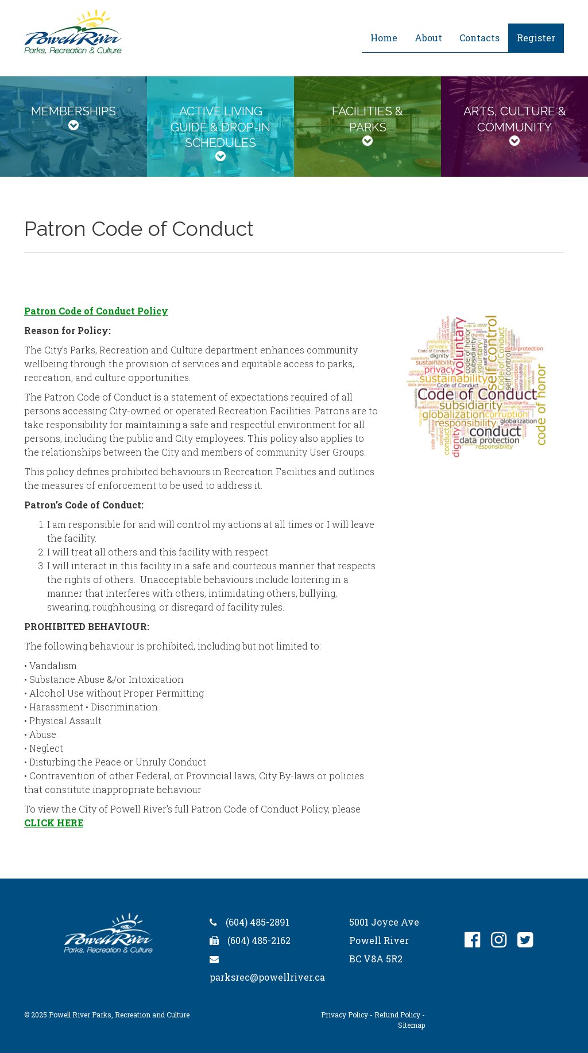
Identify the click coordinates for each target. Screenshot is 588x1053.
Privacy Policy (344, 1014)
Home (383, 38)
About (428, 38)
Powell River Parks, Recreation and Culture (119, 1014)
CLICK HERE (53, 823)
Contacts (479, 38)
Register (536, 38)
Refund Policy (397, 1014)
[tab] (73, 126)
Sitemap (411, 1024)
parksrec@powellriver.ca (267, 977)
